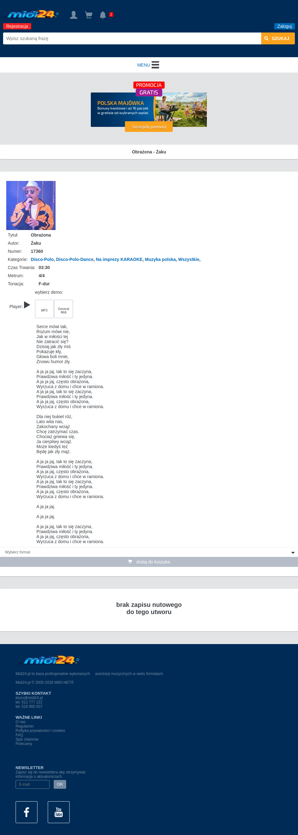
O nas (21, 722)
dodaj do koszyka (149, 561)
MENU (149, 65)
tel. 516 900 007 (29, 706)
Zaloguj (284, 26)
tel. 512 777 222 (29, 702)
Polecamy (24, 744)
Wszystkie (188, 259)
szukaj (276, 38)
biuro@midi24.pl (29, 698)
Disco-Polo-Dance (75, 259)
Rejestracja (17, 26)
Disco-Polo (42, 259)
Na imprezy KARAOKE (119, 259)
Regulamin (24, 726)
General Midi (63, 310)
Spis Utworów (27, 739)
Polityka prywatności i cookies (40, 730)
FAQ (19, 735)
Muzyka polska (160, 259)
